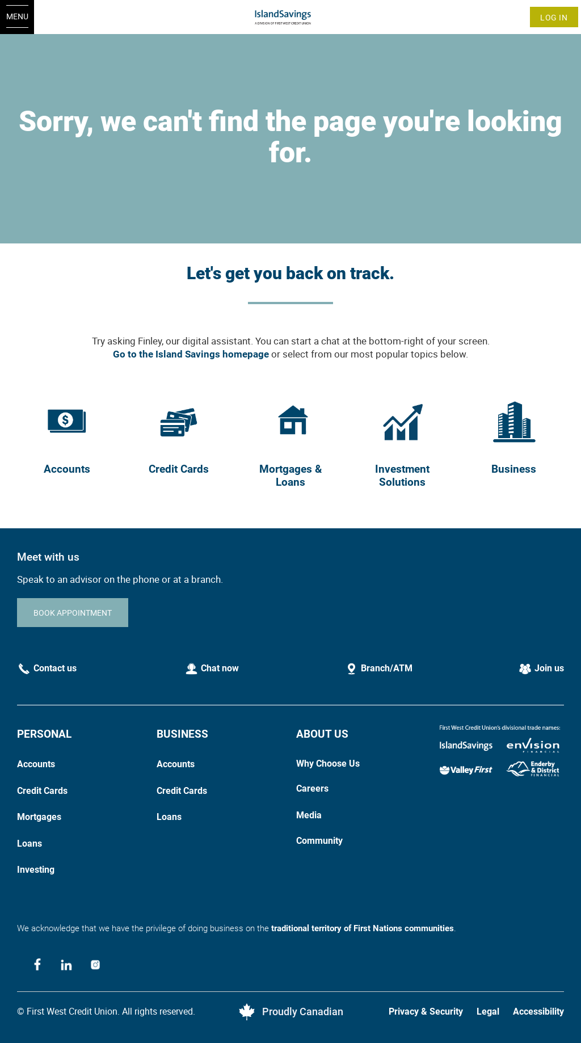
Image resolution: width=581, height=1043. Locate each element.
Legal (488, 1011)
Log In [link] (554, 17)
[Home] (291, 17)
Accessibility (538, 1011)
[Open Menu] (17, 17)
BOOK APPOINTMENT (72, 612)
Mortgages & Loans (290, 475)
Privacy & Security (426, 1011)
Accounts (67, 469)
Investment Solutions (402, 475)
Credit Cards (179, 469)
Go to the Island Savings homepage (191, 354)
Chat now (220, 668)
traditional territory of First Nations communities (362, 928)
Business (513, 469)
